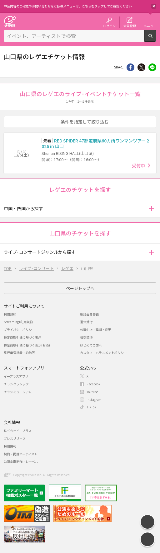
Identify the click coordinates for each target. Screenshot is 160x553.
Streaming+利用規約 (18, 321)
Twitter (141, 67)
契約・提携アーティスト (21, 454)
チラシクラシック (16, 384)
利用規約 (10, 314)
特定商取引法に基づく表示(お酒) (27, 345)
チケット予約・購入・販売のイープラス (10, 21)
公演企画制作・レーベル (21, 461)
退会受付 (86, 321)
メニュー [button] (150, 25)
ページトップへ (80, 288)
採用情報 (10, 446)
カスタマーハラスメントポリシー (103, 352)
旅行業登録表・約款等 (19, 352)
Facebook (93, 384)
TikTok (91, 407)
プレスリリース (15, 438)
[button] (151, 208)
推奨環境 (86, 337)
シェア (130, 67)
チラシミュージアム (18, 391)
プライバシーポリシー (19, 329)
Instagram (94, 399)
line (152, 67)
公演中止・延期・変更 (95, 329)
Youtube (92, 391)
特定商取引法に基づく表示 (22, 337)
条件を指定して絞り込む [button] (85, 121)
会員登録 (129, 25)
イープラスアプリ (16, 376)
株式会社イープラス (18, 430)
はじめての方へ (91, 345)
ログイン (109, 25)
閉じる (153, 6)
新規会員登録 (89, 314)
